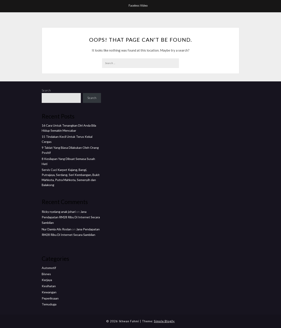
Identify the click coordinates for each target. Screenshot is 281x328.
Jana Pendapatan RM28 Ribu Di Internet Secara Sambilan (71, 217)
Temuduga (49, 304)
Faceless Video (138, 5)
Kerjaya (47, 280)
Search (46, 90)
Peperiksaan (50, 298)
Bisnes (46, 274)
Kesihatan (49, 286)
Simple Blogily (164, 321)
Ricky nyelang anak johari (59, 211)
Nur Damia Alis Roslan (56, 229)
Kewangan (49, 292)
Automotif (49, 268)
